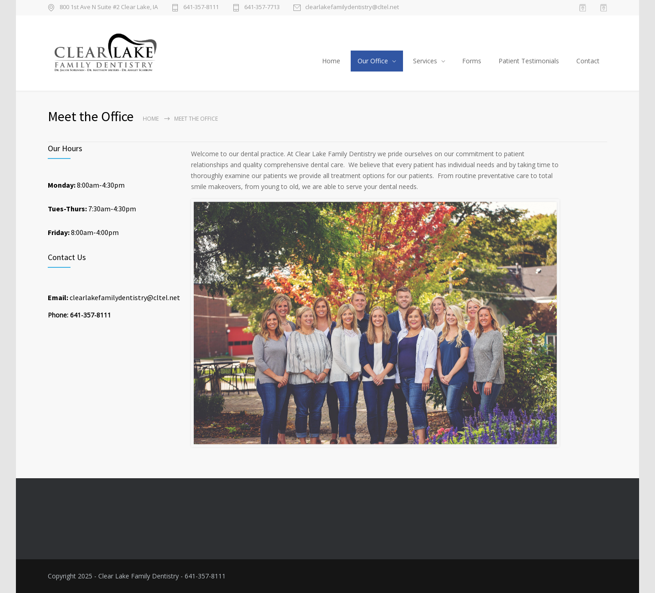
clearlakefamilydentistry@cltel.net (352, 7)
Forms (471, 60)
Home (331, 60)
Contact (588, 60)
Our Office (373, 60)
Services (425, 60)
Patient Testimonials (529, 60)
